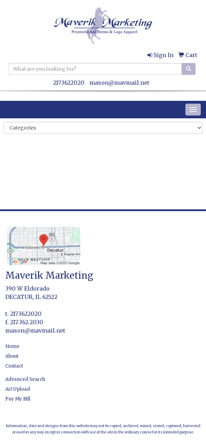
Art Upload (17, 389)
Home (12, 346)
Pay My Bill (17, 399)
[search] (189, 69)
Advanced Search (25, 379)
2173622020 (68, 82)
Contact (14, 366)
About (12, 356)
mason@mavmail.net (119, 82)
